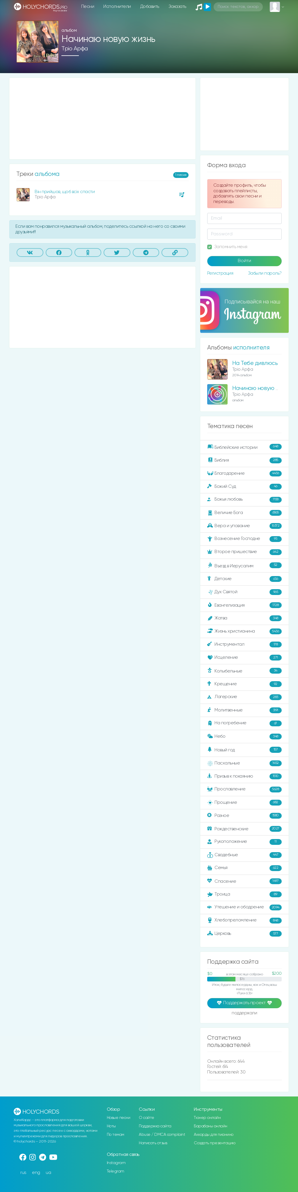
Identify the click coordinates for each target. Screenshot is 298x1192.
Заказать (177, 6)
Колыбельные (244, 671)
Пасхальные (244, 763)
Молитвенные (244, 710)
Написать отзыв (153, 1143)
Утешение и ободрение (244, 907)
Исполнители (117, 6)
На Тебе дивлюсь (255, 363)
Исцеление (244, 658)
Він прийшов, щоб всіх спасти (65, 192)
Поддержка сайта (155, 1126)
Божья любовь (244, 500)
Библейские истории (244, 447)
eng (36, 1172)
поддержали (244, 1013)
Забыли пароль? (265, 273)
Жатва (244, 618)
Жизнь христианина (244, 631)
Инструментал (244, 644)
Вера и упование (244, 526)
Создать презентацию (214, 1143)
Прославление (244, 789)
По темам (115, 1135)
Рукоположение (244, 842)
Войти (244, 261)
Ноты (111, 1126)
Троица (244, 894)
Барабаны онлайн (210, 1126)
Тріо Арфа (74, 49)
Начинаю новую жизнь (261, 388)
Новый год (244, 750)
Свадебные (244, 855)
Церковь (244, 934)
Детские (244, 579)
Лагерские (244, 697)
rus (23, 1172)
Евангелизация (244, 605)
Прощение (244, 803)
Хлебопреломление (244, 920)
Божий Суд (244, 487)
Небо (244, 736)
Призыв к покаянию (244, 776)
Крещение (244, 684)
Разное (244, 816)
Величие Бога (244, 513)
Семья (244, 868)
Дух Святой (244, 592)
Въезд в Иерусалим (244, 565)
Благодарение (244, 473)
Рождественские (244, 829)
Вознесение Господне (244, 539)
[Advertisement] (102, 118)
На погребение (244, 723)
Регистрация (220, 273)
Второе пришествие (244, 552)
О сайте (146, 1118)
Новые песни (118, 1118)
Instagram (116, 1163)
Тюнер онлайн (207, 1118)
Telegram (115, 1171)
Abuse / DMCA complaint (162, 1135)
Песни (87, 6)
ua (48, 1172)
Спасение (244, 881)
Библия (244, 460)
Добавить (149, 6)
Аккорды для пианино (213, 1135)
